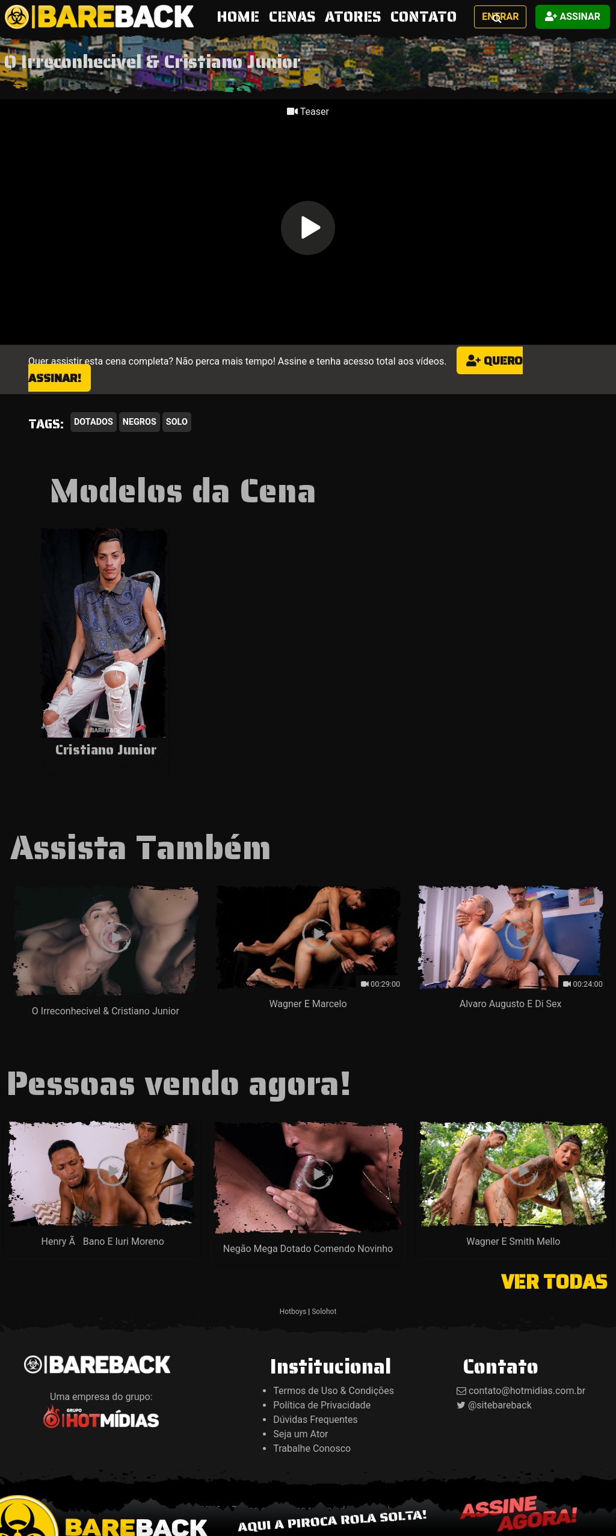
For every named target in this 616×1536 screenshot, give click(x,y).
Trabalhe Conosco (312, 1448)
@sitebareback (500, 1405)
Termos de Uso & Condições (333, 1390)
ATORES (353, 16)
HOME (240, 16)
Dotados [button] (93, 422)
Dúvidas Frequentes (315, 1419)
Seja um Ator (300, 1434)
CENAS (292, 16)
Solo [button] (177, 422)
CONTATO (423, 16)
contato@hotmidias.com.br (527, 1390)
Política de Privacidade (322, 1405)
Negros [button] (139, 422)
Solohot (324, 1311)
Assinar (572, 16)
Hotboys (293, 1311)
